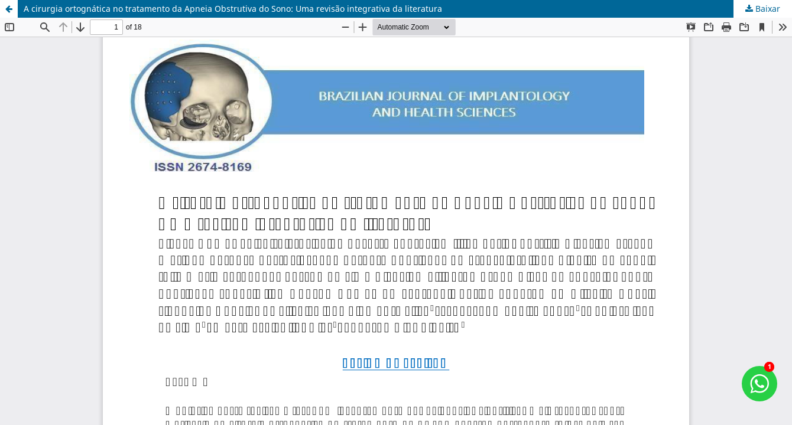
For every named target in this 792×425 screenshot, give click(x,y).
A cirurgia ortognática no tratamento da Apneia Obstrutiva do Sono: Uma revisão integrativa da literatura (233, 8)
